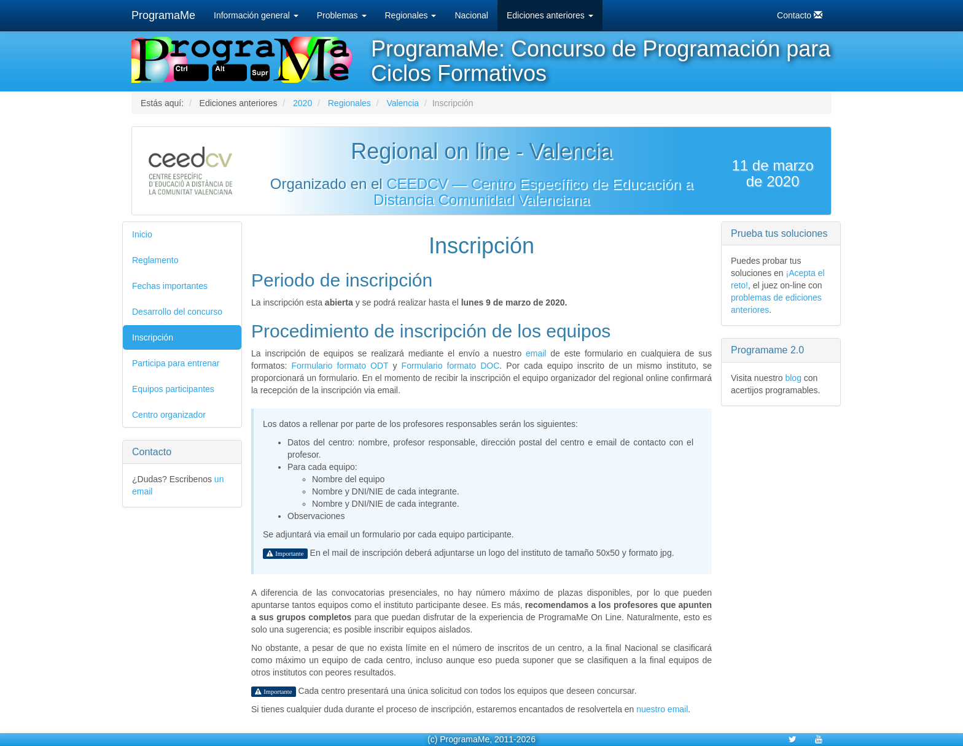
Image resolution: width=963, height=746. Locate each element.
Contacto (799, 15)
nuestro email (662, 709)
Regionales (411, 15)
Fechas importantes (170, 286)
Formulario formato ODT (339, 366)
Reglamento (155, 260)
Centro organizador (169, 415)
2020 (302, 103)
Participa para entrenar (175, 363)
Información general (256, 15)
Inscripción (152, 337)
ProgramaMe (163, 15)
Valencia (402, 103)
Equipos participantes (173, 389)
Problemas (342, 15)
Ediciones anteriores (550, 15)
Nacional (471, 15)
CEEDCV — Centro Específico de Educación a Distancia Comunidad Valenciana (533, 191)
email (536, 353)
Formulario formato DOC (451, 366)
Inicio (142, 234)
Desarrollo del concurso (177, 312)
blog (793, 378)
